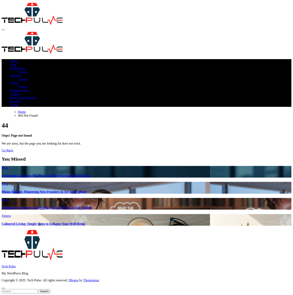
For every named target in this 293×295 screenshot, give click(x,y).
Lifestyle (15, 101)
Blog (13, 64)
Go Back (7, 150)
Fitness (22, 86)
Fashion (15, 94)
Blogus (73, 280)
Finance (23, 79)
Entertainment (19, 90)
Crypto (22, 72)
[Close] (3, 288)
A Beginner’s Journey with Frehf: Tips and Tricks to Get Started (46, 207)
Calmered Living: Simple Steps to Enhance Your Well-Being (43, 223)
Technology (17, 68)
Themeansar (91, 280)
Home (14, 61)
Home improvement (23, 97)
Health (14, 83)
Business (15, 75)
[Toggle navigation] (3, 29)
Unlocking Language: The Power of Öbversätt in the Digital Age (46, 175)
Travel (14, 105)
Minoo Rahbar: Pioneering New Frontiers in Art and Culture (44, 191)
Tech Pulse (9, 266)
